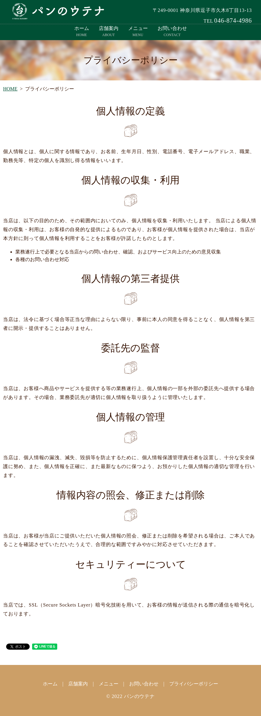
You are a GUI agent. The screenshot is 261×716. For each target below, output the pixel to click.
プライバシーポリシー (193, 683)
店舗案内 (108, 32)
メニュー (138, 32)
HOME (10, 88)
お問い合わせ (172, 32)
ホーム (81, 32)
